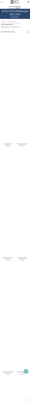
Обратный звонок (14, 6)
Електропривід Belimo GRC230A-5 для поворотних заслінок (22, 144)
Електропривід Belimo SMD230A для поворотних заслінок (22, 258)
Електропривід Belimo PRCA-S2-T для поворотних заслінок (8, 258)
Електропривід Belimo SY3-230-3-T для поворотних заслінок (22, 372)
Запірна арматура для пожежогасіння (10, 23)
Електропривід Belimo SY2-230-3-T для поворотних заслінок (8, 372)
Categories (14, 17)
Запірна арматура (11, 21)
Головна (3, 21)
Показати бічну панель (9, 31)
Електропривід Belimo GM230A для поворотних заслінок (8, 144)
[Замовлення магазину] (28, 32)
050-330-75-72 (12, 8)
